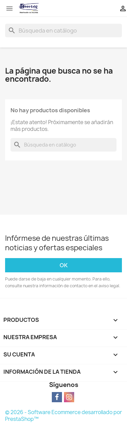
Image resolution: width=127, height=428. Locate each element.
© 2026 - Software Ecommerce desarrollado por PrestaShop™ (63, 416)
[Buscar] (63, 30)
